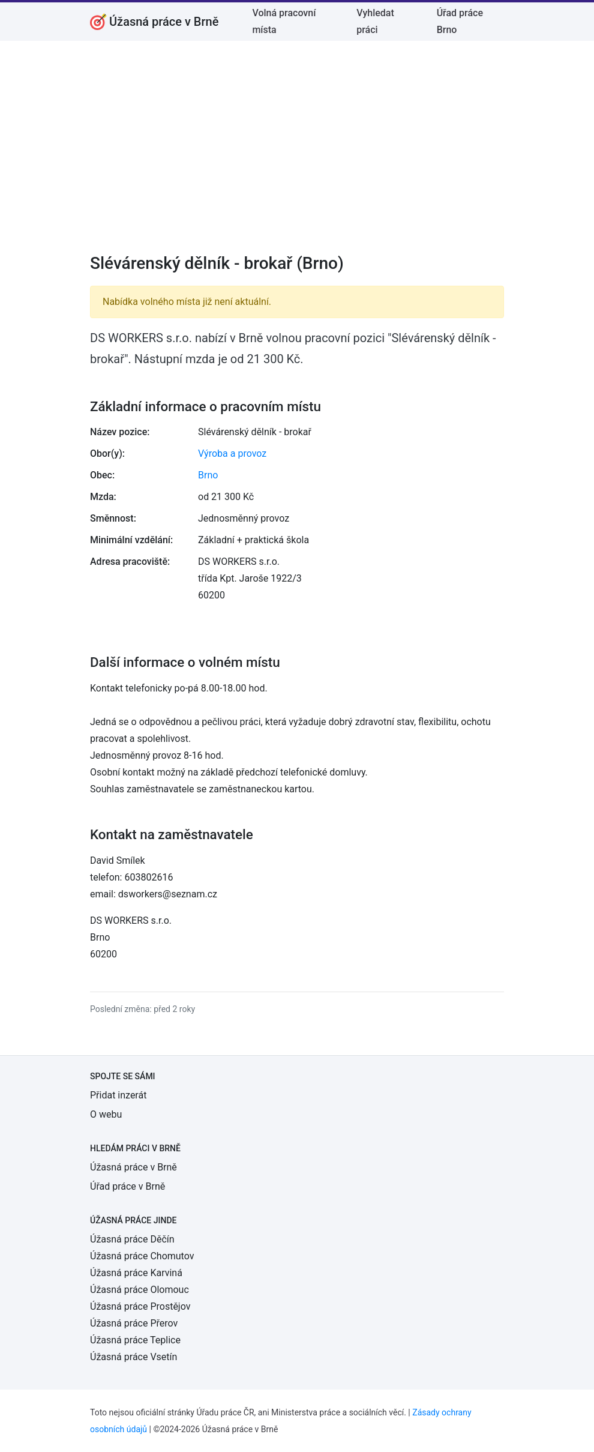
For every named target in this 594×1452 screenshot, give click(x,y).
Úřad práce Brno (460, 21)
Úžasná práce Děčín (132, 1239)
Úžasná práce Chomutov (142, 1256)
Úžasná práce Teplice (135, 1340)
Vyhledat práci (375, 21)
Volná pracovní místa (284, 21)
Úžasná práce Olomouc (139, 1289)
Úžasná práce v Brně (133, 1167)
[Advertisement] (297, 155)
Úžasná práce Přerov (134, 1323)
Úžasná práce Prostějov (140, 1306)
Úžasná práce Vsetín (133, 1357)
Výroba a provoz (232, 453)
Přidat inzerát (118, 1095)
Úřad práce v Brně (127, 1186)
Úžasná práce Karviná (136, 1273)
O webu (106, 1114)
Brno (208, 475)
